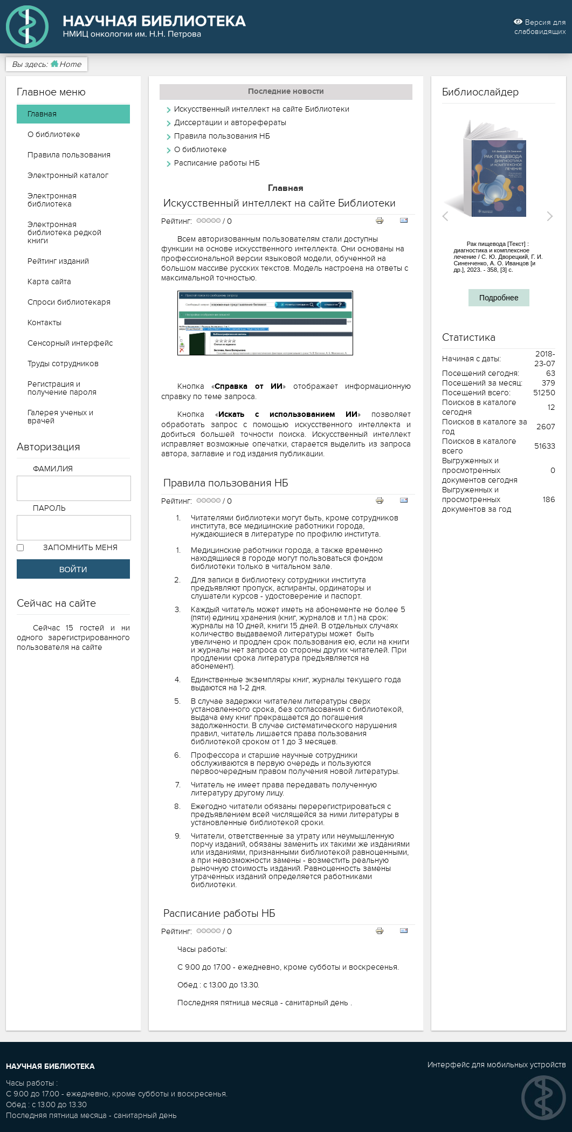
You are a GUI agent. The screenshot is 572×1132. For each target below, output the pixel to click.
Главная (42, 114)
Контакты (44, 322)
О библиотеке (53, 134)
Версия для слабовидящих (539, 27)
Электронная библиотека (52, 200)
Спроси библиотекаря (69, 302)
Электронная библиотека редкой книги (64, 232)
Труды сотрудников (63, 363)
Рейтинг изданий (58, 261)
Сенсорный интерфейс (70, 343)
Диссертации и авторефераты (230, 122)
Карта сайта (49, 281)
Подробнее (499, 297)
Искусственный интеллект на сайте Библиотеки (261, 109)
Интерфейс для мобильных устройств (497, 1064)
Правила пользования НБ (222, 136)
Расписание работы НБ (217, 163)
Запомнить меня (80, 547)
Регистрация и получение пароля (62, 388)
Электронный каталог (67, 175)
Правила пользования (69, 155)
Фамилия (53, 469)
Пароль (49, 508)
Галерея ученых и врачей (60, 417)
